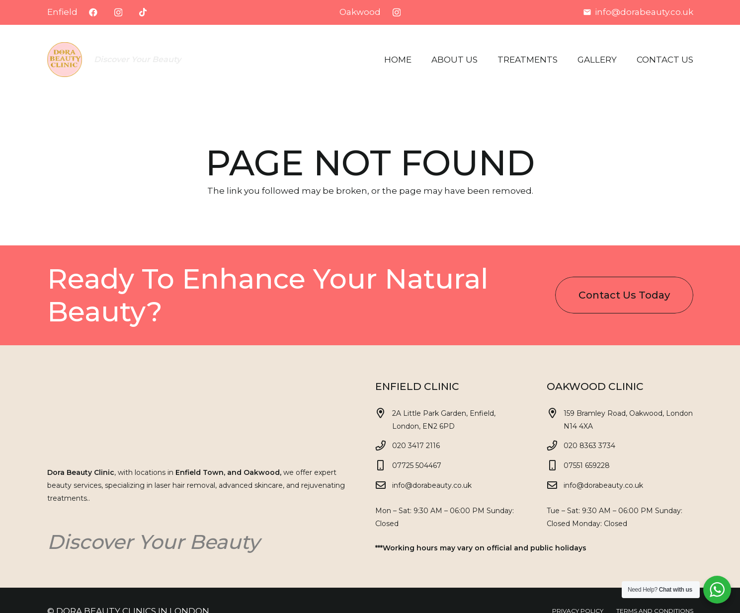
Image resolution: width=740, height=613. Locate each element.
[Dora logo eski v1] (64, 59)
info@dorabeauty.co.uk (432, 485)
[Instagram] (118, 12)
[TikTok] (143, 12)
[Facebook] (93, 12)
